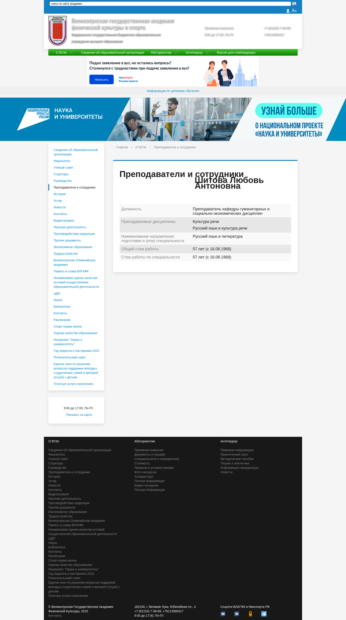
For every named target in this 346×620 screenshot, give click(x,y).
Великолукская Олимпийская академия (74, 262)
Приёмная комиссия (218, 28)
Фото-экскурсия (145, 472)
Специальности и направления (156, 459)
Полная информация (149, 481)
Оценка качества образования (75, 333)
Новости (60, 207)
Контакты (60, 214)
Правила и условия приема (154, 467)
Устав (58, 200)
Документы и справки (149, 454)
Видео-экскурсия (146, 485)
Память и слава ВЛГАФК (71, 271)
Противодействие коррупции (74, 234)
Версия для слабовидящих (236, 52)
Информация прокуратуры (239, 467)
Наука (58, 300)
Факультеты (62, 161)
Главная (122, 147)
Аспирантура (143, 476)
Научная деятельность (70, 227)
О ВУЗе (61, 52)
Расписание (62, 320)
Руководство (63, 181)
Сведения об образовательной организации (112, 52)
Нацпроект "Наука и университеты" (68, 342)
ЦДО (57, 293)
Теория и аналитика (234, 463)
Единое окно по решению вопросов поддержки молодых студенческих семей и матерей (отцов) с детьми (76, 370)
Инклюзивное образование (73, 247)
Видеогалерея (64, 220)
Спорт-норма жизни (68, 326)
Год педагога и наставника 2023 (76, 350)
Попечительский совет (70, 357)
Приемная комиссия (148, 450)
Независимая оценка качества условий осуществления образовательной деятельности (76, 282)
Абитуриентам (161, 52)
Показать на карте (82, 414)
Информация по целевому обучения (173, 91)
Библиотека (62, 306)
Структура (61, 174)
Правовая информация (237, 450)
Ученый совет (63, 167)
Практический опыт (234, 454)
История (60, 194)
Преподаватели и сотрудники (74, 187)
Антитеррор (194, 52)
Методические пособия (237, 459)
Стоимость (142, 463)
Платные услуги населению (73, 384)
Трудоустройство (66, 253)
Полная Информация (149, 490)
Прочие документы (67, 240)
